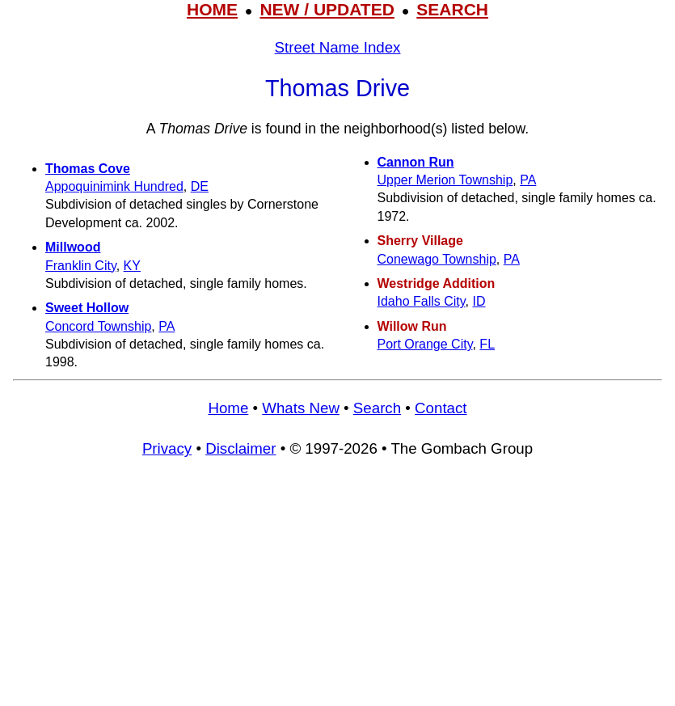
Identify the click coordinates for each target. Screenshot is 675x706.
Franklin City (80, 266)
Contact (440, 408)
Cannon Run (416, 162)
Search (377, 408)
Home (228, 408)
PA (166, 326)
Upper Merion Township (445, 180)
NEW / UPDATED (326, 9)
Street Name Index (338, 47)
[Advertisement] (337, 589)
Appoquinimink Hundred (114, 186)
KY (132, 266)
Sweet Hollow (87, 308)
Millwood (72, 247)
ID (478, 301)
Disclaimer (240, 448)
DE (200, 186)
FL (487, 344)
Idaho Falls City (422, 301)
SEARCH (452, 9)
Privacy (167, 448)
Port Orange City (425, 344)
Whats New (301, 408)
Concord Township (98, 326)
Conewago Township (437, 259)
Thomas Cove (87, 168)
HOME (212, 9)
